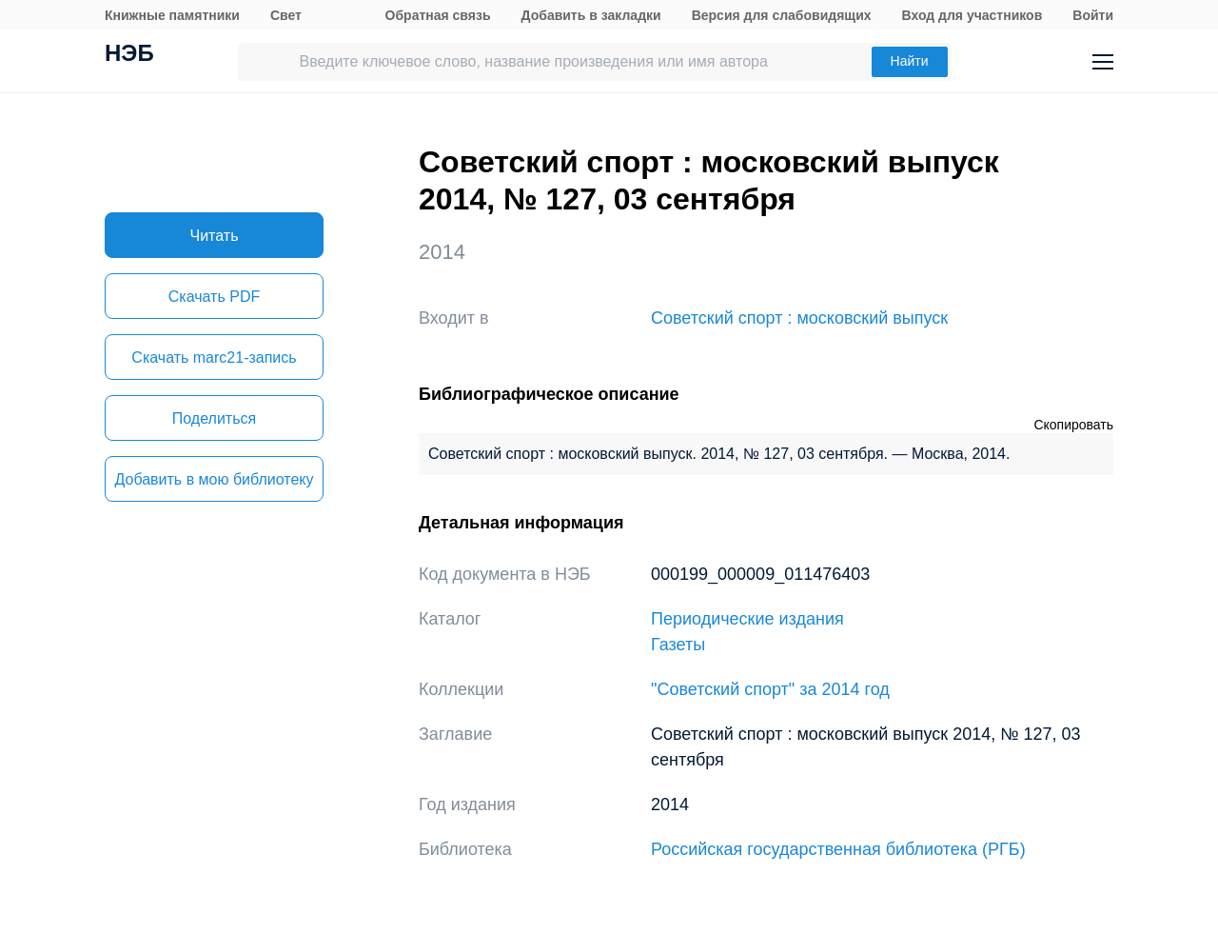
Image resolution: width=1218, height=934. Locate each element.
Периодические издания (747, 618)
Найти (910, 61)
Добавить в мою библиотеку (213, 479)
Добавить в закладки (591, 15)
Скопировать (1073, 424)
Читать (214, 236)
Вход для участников (972, 15)
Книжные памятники (172, 15)
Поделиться (214, 418)
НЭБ (129, 55)
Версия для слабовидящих (782, 15)
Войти (1092, 15)
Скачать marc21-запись (213, 357)
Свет (286, 15)
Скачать (214, 296)
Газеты (678, 644)
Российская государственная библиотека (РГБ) (838, 849)
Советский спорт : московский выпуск (799, 318)
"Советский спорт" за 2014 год (770, 689)
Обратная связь (438, 15)
